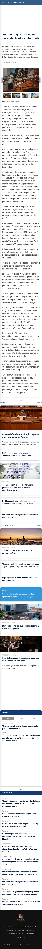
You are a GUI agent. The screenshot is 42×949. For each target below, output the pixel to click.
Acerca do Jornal (9, 927)
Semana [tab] (21, 718)
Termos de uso (13, 934)
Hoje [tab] (8, 718)
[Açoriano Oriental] (21, 922)
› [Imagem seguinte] (38, 80)
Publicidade (34, 927)
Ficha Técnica (30, 930)
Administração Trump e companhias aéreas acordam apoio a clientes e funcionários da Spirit (20, 861)
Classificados (11, 930)
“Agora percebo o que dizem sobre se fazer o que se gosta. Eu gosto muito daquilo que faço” (20, 567)
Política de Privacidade (27, 934)
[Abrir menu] (3, 2)
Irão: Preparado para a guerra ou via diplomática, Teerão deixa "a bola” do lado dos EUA (19, 849)
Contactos (20, 930)
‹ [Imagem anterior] (3, 80)
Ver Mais (39, 402)
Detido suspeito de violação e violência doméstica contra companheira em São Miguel (18, 504)
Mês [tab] (34, 718)
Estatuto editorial (23, 927)
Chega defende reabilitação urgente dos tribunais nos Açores (20, 435)
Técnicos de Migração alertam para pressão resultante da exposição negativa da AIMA (17, 487)
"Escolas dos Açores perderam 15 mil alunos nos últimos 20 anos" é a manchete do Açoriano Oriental (21, 738)
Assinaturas (21, 937)
